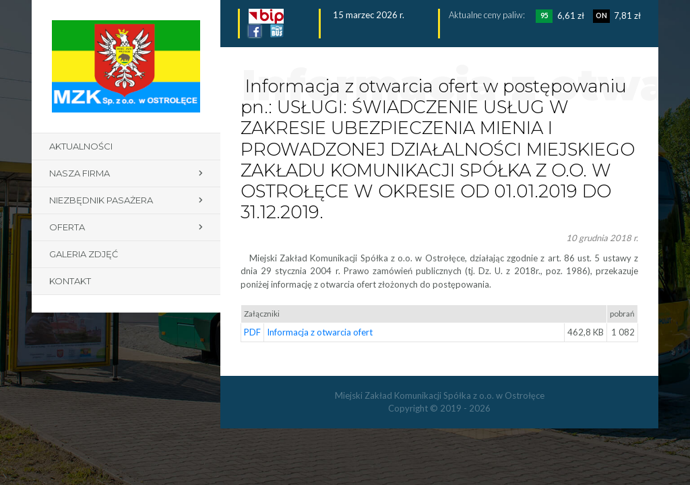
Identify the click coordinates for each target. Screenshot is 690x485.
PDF (252, 332)
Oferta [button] (67, 227)
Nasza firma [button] (79, 173)
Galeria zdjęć (83, 254)
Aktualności (81, 146)
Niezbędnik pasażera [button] (101, 200)
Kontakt (70, 281)
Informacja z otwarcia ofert (320, 332)
